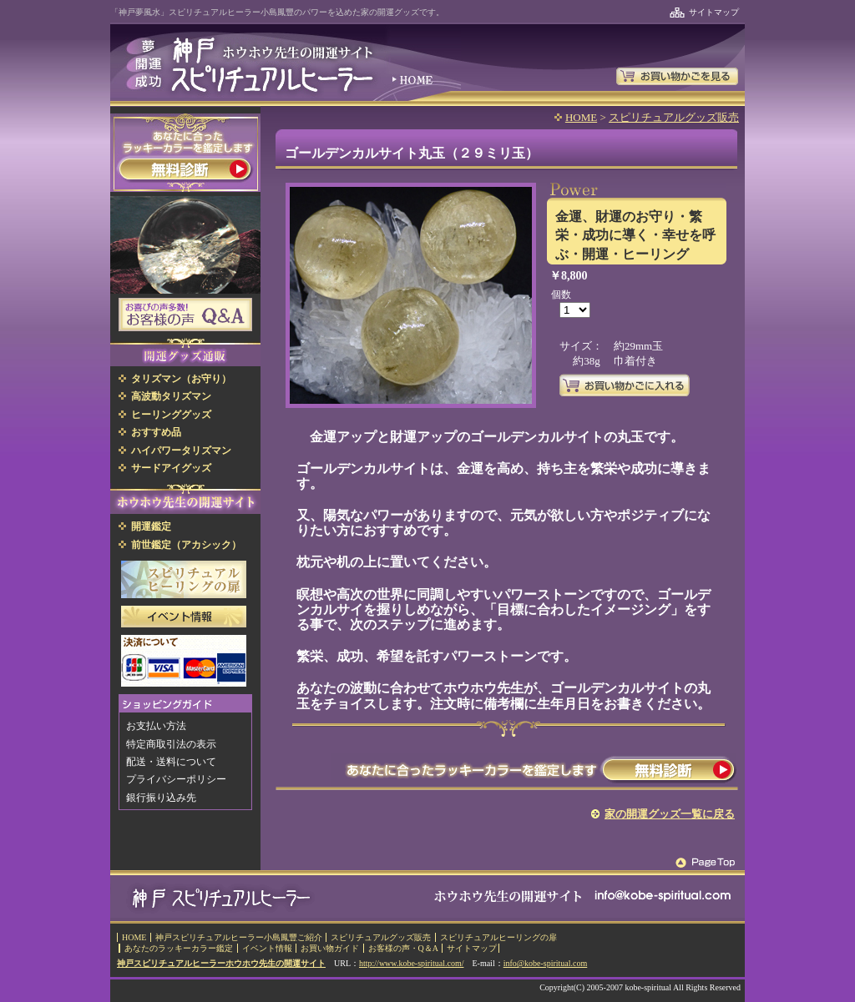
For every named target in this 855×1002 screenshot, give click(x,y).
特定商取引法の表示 (171, 744)
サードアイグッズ (171, 468)
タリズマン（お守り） (181, 379)
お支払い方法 (156, 726)
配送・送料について (171, 762)
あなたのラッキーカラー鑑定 (178, 948)
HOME (581, 117)
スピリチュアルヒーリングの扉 (498, 937)
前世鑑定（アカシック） (186, 545)
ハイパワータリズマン (181, 450)
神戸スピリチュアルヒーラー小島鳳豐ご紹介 (238, 937)
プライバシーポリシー (176, 779)
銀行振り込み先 (161, 797)
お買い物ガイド (330, 948)
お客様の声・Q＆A (403, 948)
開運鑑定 (151, 526)
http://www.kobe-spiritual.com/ (411, 963)
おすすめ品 (156, 432)
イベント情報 (267, 948)
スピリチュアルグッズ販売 (674, 117)
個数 (561, 294)
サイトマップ (714, 12)
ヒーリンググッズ (171, 414)
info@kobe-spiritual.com (545, 963)
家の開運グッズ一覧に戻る (670, 814)
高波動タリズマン (171, 396)
